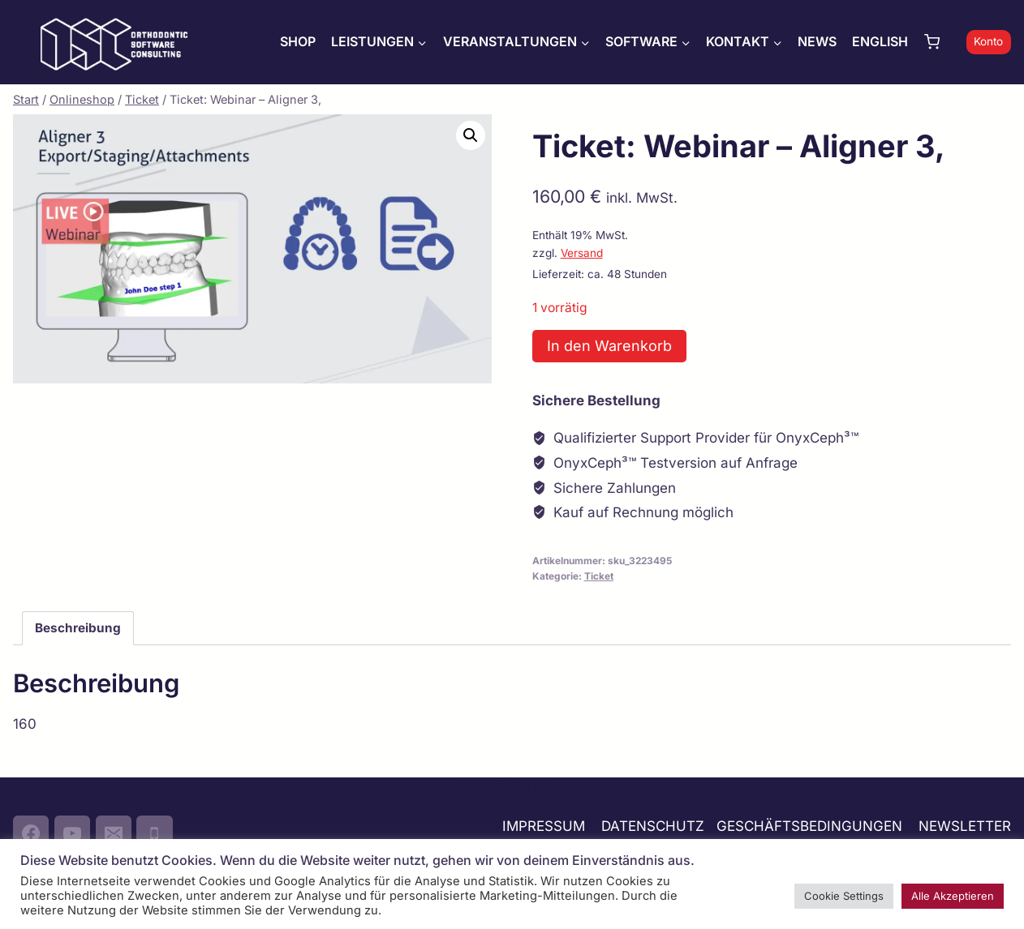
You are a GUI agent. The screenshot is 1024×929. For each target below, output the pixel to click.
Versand (582, 252)
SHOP (298, 41)
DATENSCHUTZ (652, 826)
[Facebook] (31, 833)
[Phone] (154, 833)
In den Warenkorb (609, 345)
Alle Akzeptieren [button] (952, 895)
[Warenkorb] (941, 41)
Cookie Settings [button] (844, 895)
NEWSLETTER (965, 826)
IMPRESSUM (543, 826)
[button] (470, 135)
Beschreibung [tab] (78, 628)
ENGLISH (880, 41)
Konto (988, 41)
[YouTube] (72, 833)
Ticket (598, 576)
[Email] (113, 833)
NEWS (817, 41)
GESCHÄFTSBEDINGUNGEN (811, 826)
